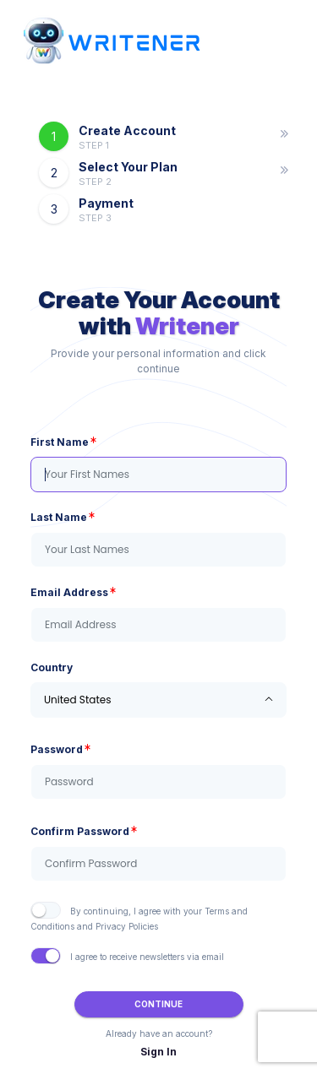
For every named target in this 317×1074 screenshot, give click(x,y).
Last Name (58, 516)
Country (51, 667)
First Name (59, 441)
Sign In (158, 1051)
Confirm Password (79, 831)
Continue (158, 1004)
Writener (187, 326)
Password (56, 749)
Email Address (69, 592)
